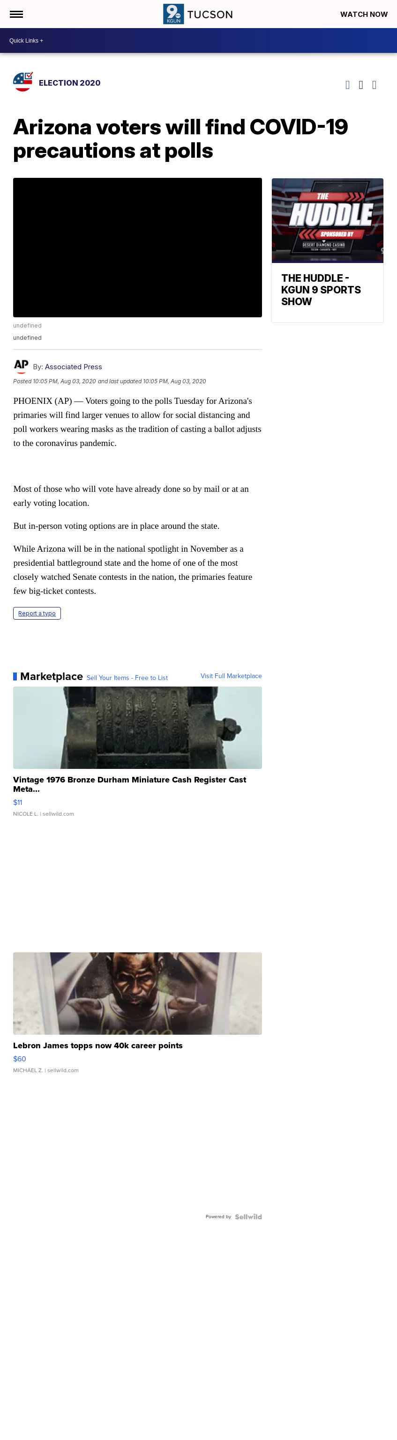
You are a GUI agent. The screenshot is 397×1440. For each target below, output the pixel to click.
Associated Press (73, 366)
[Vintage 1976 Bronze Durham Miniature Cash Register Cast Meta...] (137, 756)
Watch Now (365, 14)
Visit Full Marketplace (231, 676)
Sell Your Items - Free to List (127, 678)
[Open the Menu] (15, 14)
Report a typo (37, 613)
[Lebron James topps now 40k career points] (137, 1017)
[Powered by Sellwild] (248, 1216)
